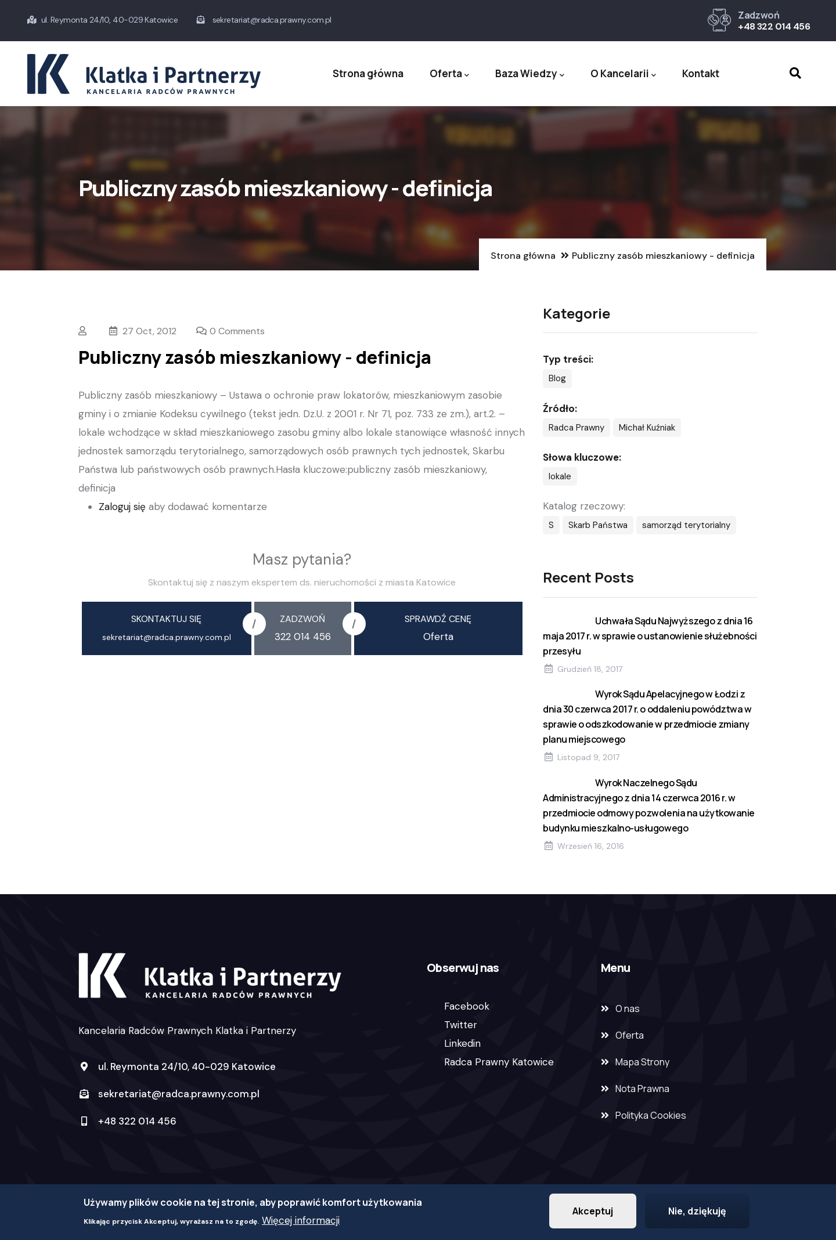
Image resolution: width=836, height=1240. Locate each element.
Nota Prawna (642, 1088)
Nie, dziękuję (697, 1212)
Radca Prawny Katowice (499, 1061)
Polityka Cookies (650, 1115)
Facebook (466, 1006)
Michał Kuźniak (647, 427)
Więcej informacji (301, 1222)
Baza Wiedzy (529, 74)
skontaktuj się (166, 619)
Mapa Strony (642, 1061)
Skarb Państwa (598, 525)
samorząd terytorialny (686, 525)
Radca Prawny (576, 427)
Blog (557, 378)
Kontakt (700, 73)
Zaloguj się (122, 506)
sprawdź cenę (438, 619)
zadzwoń (302, 619)
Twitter (460, 1024)
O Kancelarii (623, 74)
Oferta (449, 74)
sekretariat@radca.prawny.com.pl (169, 1093)
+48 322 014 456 (774, 26)
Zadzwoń (758, 15)
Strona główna (368, 73)
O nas (627, 1008)
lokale (560, 476)
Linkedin (462, 1043)
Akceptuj (592, 1212)
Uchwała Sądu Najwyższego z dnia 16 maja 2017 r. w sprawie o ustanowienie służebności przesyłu (649, 635)
